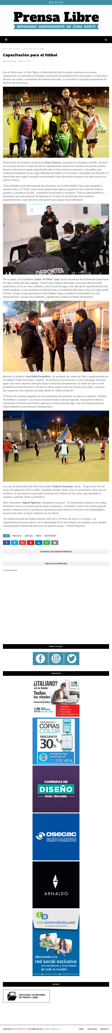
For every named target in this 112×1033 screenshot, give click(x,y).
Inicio (5, 48)
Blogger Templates (51, 1029)
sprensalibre (10, 61)
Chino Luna (16, 535)
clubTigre (29, 535)
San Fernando (14, 48)
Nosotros (92, 1029)
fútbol (38, 535)
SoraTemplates (20, 1029)
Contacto (104, 1029)
